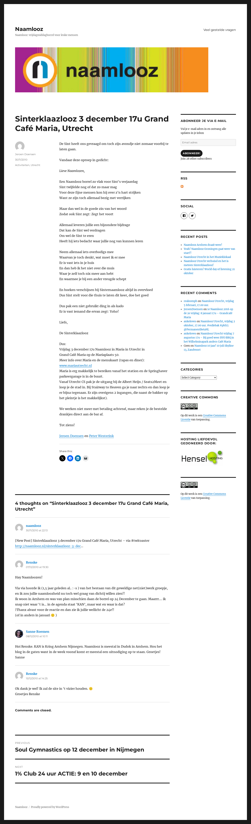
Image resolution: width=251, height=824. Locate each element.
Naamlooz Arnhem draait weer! (203, 245)
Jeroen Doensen (71, 436)
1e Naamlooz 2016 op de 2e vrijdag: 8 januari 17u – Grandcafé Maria (208, 313)
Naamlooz (29, 29)
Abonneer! (191, 153)
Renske (31, 562)
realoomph (190, 301)
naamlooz (33, 526)
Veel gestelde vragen (219, 30)
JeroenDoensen (193, 309)
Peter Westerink (101, 436)
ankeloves (190, 321)
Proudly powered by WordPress (50, 807)
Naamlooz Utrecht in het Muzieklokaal (207, 257)
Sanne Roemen (37, 632)
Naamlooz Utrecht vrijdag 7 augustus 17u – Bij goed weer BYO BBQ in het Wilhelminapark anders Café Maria (209, 337)
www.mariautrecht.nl (75, 365)
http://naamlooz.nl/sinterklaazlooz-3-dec (48, 546)
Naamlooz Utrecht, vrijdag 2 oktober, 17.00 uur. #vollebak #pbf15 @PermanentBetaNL (209, 325)
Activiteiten (22, 165)
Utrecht (35, 165)
